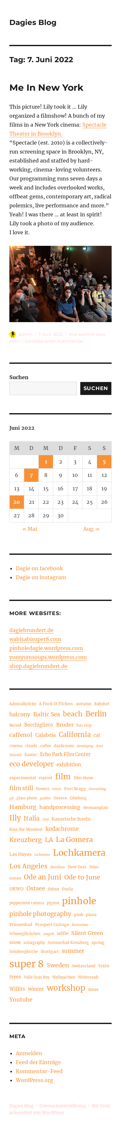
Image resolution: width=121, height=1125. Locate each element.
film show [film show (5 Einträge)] (83, 777)
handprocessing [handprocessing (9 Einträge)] (59, 807)
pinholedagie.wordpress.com (46, 648)
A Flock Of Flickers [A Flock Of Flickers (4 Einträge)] (56, 704)
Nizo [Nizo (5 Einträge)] (94, 866)
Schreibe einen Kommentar (54, 341)
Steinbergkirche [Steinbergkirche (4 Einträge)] (23, 951)
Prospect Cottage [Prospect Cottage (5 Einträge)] (52, 924)
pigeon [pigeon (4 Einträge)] (53, 903)
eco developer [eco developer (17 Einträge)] (31, 764)
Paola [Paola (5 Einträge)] (67, 889)
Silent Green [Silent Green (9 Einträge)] (87, 933)
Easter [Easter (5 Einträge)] (31, 754)
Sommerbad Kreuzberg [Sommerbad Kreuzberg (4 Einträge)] (68, 942)
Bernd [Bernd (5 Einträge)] (15, 725)
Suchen (18, 377)
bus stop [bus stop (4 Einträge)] (84, 725)
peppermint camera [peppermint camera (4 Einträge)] (26, 903)
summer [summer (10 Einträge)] (73, 951)
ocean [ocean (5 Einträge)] (15, 878)
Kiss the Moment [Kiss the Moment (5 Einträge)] (26, 829)
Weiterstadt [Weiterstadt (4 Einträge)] (88, 977)
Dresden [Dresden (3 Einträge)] (15, 755)
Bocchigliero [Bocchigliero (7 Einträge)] (38, 725)
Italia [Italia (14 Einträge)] (32, 818)
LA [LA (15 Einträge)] (49, 840)
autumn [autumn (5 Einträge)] (83, 703)
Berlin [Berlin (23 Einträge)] (96, 713)
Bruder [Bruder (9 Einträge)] (65, 724)
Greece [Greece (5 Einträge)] (60, 798)
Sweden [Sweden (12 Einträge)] (58, 965)
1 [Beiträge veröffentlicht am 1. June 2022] (46, 461)
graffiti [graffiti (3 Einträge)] (45, 798)
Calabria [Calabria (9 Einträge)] (45, 735)
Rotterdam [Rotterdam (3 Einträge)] (80, 925)
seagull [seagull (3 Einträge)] (48, 934)
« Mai (30, 529)
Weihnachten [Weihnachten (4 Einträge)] (63, 977)
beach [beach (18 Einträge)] (73, 714)
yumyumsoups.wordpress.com (48, 657)
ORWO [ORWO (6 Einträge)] (16, 889)
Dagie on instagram (41, 577)
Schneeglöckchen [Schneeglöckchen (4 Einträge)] (24, 933)
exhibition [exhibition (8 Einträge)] (68, 765)
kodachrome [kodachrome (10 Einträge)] (62, 829)
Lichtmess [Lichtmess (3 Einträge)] (42, 855)
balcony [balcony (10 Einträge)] (19, 714)
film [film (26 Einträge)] (63, 776)
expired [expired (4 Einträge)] (45, 778)
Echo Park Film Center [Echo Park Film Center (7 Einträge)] (65, 754)
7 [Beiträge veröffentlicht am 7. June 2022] (31, 475)
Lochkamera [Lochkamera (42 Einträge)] (79, 852)
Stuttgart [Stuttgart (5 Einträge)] (50, 951)
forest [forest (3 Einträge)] (56, 789)
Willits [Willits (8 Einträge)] (17, 989)
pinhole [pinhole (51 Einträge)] (79, 901)
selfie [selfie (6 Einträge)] (62, 933)
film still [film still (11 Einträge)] (21, 788)
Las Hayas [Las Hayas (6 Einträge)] (20, 854)
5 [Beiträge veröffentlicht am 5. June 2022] (104, 461)
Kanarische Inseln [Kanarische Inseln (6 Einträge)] (71, 819)
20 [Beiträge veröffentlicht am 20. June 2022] (16, 502)
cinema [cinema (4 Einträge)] (15, 746)
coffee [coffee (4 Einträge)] (45, 746)
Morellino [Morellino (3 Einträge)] (57, 867)
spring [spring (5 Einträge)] (98, 942)
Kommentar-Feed (39, 1071)
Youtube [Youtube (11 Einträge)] (20, 999)
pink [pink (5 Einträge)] (78, 914)
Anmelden (29, 1053)
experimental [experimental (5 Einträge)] (22, 777)
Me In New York (46, 87)
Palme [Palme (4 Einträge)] (53, 889)
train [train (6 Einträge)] (103, 966)
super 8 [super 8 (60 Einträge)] (26, 964)
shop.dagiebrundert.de (38, 666)
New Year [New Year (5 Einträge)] (77, 866)
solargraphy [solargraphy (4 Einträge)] (34, 942)
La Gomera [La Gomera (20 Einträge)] (74, 839)
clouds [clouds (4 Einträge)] (31, 746)
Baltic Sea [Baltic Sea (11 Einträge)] (46, 714)
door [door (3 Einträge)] (99, 746)
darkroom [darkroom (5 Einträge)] (64, 745)
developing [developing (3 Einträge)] (85, 746)
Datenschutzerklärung (62, 1106)
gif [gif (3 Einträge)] (11, 798)
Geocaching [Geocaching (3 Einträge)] (97, 789)
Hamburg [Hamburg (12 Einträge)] (22, 807)
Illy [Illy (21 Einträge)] (15, 818)
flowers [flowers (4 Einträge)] (42, 789)
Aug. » (91, 529)
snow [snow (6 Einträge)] (15, 942)
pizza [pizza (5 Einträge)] (91, 914)
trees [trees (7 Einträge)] (15, 977)
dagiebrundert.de (31, 630)
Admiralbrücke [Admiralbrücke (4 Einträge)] (22, 704)
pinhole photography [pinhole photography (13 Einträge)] (40, 914)
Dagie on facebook (39, 568)
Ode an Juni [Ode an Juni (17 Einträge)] (42, 877)
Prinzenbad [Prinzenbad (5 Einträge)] (20, 924)
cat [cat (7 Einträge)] (97, 735)
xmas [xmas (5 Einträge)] (93, 989)
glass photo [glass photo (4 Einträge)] (26, 798)
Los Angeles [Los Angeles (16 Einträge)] (28, 866)
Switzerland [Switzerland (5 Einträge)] (84, 965)
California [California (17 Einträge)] (75, 734)
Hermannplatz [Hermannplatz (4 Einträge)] (95, 807)
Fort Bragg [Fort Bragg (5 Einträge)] (75, 788)
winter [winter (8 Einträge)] (36, 989)
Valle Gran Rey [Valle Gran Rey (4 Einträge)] (36, 977)
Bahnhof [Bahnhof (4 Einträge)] (101, 704)
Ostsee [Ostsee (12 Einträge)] (35, 888)
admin (25, 334)
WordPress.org (34, 1080)
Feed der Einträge (38, 1062)
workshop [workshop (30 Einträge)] (66, 988)
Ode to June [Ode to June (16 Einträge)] (82, 877)
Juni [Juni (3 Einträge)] (46, 819)
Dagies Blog (32, 22)
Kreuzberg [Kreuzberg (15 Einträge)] (25, 840)
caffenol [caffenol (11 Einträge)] (20, 734)
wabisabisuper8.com (35, 639)
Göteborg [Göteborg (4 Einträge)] (78, 798)
